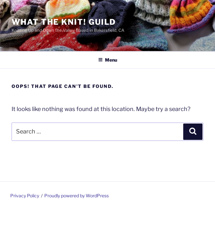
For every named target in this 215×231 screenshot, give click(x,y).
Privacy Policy (24, 195)
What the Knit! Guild (64, 22)
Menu (107, 60)
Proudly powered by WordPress (76, 195)
